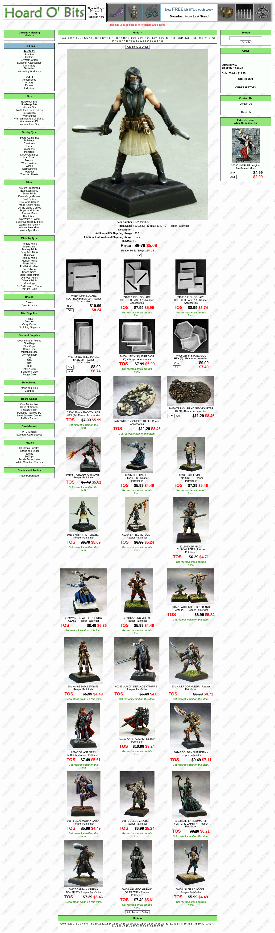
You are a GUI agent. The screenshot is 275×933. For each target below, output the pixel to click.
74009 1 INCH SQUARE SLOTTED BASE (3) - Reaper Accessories (137, 300)
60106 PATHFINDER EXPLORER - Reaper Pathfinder (191, 478)
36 (188, 38)
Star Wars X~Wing (29, 219)
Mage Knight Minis (29, 204)
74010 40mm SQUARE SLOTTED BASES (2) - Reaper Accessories (83, 298)
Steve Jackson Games (29, 415)
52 (141, 40)
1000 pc (29, 456)
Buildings (29, 140)
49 (130, 40)
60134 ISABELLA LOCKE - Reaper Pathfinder (191, 891)
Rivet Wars (29, 216)
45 (116, 40)
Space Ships (29, 272)
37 (192, 38)
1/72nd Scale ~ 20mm (29, 286)
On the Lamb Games (29, 207)
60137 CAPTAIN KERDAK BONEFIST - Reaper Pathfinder (83, 891)
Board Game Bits (29, 137)
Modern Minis (29, 260)
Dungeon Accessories (29, 62)
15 (113, 38)
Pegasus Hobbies (29, 210)
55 (151, 40)
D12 (29, 363)
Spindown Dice (29, 371)
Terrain (29, 146)
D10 (29, 360)
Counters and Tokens (29, 340)
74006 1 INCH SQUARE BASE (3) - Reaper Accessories (137, 358)
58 (162, 40)
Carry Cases (29, 324)
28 (159, 38)
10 (96, 38)
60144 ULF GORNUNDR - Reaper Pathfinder (191, 688)
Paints (29, 318)
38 (195, 38)
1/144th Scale (29, 289)
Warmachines (29, 168)
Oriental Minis (29, 280)
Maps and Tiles (29, 387)
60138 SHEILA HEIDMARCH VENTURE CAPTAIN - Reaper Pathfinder (191, 823)
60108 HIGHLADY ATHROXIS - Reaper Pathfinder (83, 476)
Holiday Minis (29, 257)
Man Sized (29, 157)
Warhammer (29, 115)
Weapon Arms (29, 163)
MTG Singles (29, 431)
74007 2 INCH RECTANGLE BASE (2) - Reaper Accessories (84, 359)
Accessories (29, 79)
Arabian (29, 54)
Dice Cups (29, 346)
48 (127, 40)
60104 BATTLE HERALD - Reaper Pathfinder (137, 536)
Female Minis (29, 243)
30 (167, 38)
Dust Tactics (29, 199)
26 (152, 38)
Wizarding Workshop (29, 71)
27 (155, 38)
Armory (29, 82)
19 (127, 38)
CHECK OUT (245, 79)
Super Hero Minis (29, 274)
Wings (29, 165)
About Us (246, 112)
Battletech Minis (29, 190)
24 (145, 38)
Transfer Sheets (29, 174)
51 (137, 40)
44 (113, 40)
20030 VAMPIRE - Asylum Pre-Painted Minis (245, 167)
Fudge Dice (29, 374)
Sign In (92, 8)
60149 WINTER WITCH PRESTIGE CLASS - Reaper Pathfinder (84, 619)
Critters (29, 57)
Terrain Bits (29, 112)
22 (138, 38)
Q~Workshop (29, 354)
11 (99, 38)
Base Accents (29, 305)
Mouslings (29, 283)
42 (209, 38)
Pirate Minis (29, 263)
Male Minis (29, 246)
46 (120, 40)
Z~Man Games (29, 418)
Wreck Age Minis (29, 230)
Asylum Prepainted (29, 187)
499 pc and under (29, 450)
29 (162, 38)
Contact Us (245, 103)
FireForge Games (29, 202)
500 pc (29, 453)
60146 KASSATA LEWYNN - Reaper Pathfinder (84, 688)
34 (181, 38)
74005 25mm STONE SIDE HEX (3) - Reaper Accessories (191, 357)
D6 (29, 357)
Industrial (29, 88)
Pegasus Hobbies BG (29, 412)
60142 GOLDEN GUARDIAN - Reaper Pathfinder (191, 753)
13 (106, 38)
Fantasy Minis (29, 249)
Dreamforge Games (29, 196)
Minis (28, 35)
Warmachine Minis (29, 227)
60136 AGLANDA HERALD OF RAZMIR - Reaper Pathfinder (137, 892)
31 (171, 38)
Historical (29, 255)
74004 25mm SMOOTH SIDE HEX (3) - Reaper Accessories (83, 414)
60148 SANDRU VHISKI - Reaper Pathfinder (137, 619)
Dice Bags (29, 343)
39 (199, 38)
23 (141, 38)
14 (110, 38)
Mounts (29, 160)
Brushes (29, 321)
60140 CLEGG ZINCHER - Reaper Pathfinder (137, 822)
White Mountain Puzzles (29, 462)
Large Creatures (29, 154)
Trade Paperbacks (29, 475)
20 (131, 38)
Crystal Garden (29, 59)
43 (213, 38)
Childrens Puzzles (29, 448)
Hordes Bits (29, 107)
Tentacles (29, 68)
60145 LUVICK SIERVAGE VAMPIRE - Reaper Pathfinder (137, 688)
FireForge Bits (29, 104)
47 (123, 40)
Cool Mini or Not (29, 404)
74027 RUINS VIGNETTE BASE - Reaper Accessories (137, 422)
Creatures (29, 143)
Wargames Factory (29, 224)
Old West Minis (29, 277)
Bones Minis (29, 193)
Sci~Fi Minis (29, 269)
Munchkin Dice (29, 351)
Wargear (29, 171)
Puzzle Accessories (29, 459)
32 (174, 38)
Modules (29, 390)
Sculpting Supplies (29, 327)
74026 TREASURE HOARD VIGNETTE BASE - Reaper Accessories (191, 410)
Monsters (29, 151)
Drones (29, 85)
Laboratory (29, 65)
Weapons (29, 149)
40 (202, 38)
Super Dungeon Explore (29, 221)
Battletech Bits (29, 101)
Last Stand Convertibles (29, 110)
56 (155, 40)
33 (178, 38)
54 (148, 40)
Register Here (96, 16)
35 (185, 38)
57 (158, 40)
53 (144, 40)
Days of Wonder (29, 407)
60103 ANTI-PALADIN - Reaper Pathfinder (136, 740)
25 (148, 38)
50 (134, 40)
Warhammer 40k (29, 121)
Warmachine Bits (29, 124)
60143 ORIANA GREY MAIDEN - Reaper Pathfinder (83, 753)
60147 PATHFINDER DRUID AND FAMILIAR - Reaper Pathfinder (191, 608)
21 (134, 38)
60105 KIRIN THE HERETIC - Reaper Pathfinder (83, 536)
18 (124, 38)
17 (120, 38)
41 (206, 38)
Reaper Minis (29, 213)
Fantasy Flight (29, 409)
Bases (29, 302)
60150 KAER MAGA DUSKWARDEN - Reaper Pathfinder (191, 549)
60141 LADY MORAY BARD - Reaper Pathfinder (83, 822)
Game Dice (29, 349)
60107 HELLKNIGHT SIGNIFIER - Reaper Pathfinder (137, 478)
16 (117, 38)
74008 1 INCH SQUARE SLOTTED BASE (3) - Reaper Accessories (191, 300)
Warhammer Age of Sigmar (29, 118)
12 (103, 38)
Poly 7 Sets (29, 368)
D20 (29, 366)
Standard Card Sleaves (29, 434)
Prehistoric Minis (29, 266)
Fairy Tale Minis (29, 252)
